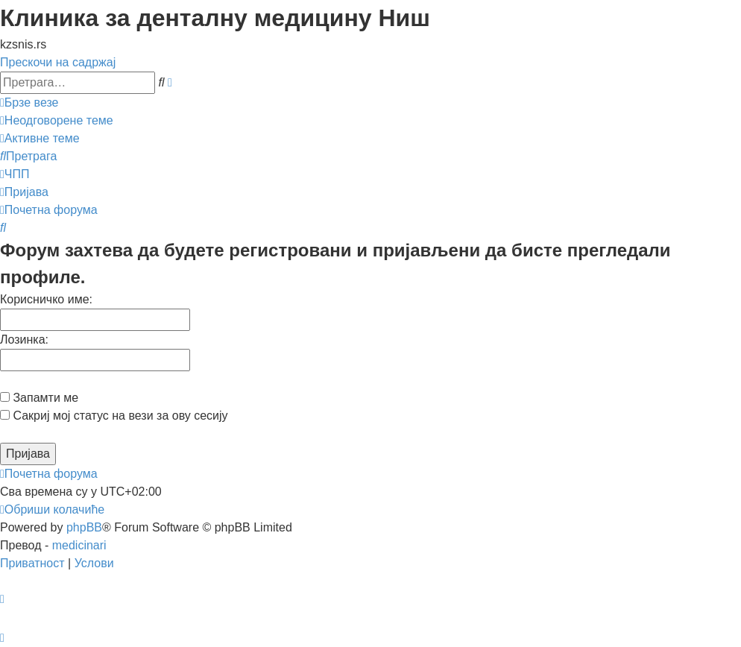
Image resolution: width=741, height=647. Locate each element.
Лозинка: (24, 339)
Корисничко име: (46, 299)
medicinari (79, 545)
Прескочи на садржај (58, 62)
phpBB (84, 527)
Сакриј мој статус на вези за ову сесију (114, 415)
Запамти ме (39, 397)
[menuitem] (56, 120)
